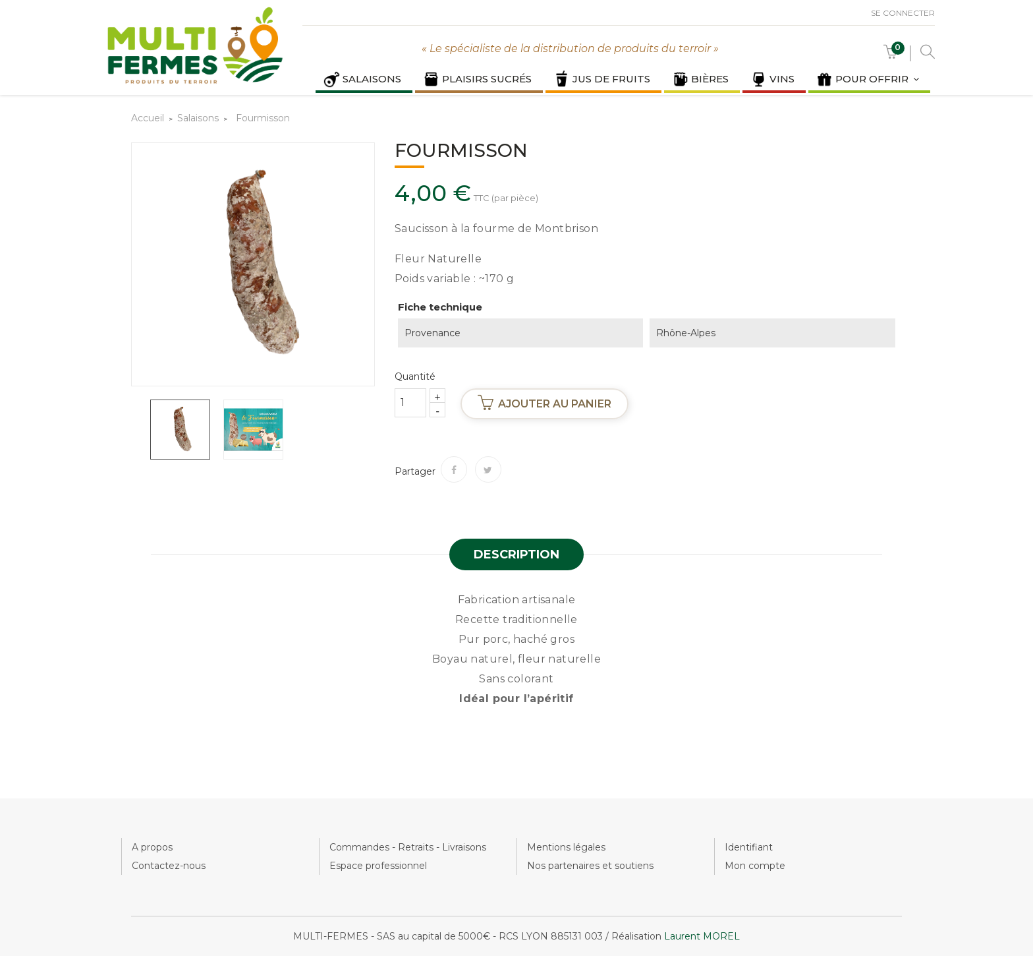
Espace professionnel (378, 866)
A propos (152, 847)
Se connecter (903, 13)
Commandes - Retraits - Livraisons (407, 847)
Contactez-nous (169, 866)
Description (516, 554)
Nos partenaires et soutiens (590, 866)
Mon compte (755, 866)
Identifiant (749, 847)
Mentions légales (566, 847)
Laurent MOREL (702, 936)
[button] (890, 55)
